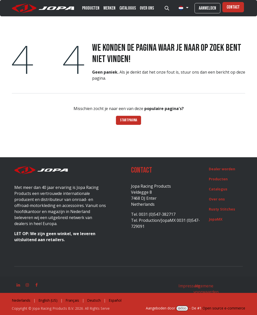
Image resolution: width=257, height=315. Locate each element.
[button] (167, 8)
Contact (233, 7)
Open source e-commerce (224, 308)
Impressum (189, 286)
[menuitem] (90, 8)
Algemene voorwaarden (206, 289)
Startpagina (128, 120)
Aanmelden (207, 8)
